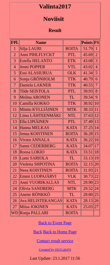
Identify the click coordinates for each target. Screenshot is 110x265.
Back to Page (55, 223)
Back (37, 232)
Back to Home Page (60, 232)
